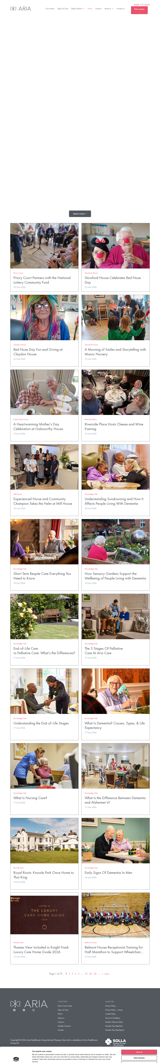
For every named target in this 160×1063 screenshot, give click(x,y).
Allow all (139, 1037)
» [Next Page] (102, 973)
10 (86, 973)
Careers (98, 8)
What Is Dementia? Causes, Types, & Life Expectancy (115, 725)
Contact (61, 1030)
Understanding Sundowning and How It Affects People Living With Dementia (114, 501)
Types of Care (62, 8)
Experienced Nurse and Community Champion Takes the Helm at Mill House (42, 501)
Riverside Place (91, 419)
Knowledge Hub (91, 494)
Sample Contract (64, 1026)
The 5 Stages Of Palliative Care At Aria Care (104, 650)
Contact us (120, 8)
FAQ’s (60, 1014)
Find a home (139, 10)
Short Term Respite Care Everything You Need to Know (42, 576)
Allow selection (139, 1043)
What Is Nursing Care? (30, 797)
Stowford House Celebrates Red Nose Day (113, 280)
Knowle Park (18, 867)
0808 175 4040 (142, 4)
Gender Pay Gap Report (114, 1030)
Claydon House (19, 344)
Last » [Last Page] (107, 973)
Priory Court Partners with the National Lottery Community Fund (42, 280)
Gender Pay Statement (114, 1026)
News (90, 8)
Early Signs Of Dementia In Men (108, 872)
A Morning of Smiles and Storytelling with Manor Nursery (115, 351)
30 (95, 973)
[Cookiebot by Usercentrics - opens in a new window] (16, 1058)
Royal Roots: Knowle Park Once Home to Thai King (43, 875)
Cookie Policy (110, 1014)
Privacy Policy (110, 1006)
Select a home (79, 214)
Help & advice (78, 8)
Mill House (17, 494)
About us (109, 8)
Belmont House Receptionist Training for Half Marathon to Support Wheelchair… (114, 949)
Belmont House (91, 942)
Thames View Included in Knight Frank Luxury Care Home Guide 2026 (41, 949)
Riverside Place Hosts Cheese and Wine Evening (114, 426)
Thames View (18, 942)
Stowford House (91, 273)
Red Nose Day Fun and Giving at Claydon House (37, 351)
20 (90, 973)
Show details (116, 1058)
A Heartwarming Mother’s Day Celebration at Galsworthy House (38, 426)
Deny (139, 1049)
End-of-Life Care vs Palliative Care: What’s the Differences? (44, 650)
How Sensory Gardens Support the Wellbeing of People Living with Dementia (115, 576)
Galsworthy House (20, 419)
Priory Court (18, 273)
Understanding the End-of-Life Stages (41, 723)
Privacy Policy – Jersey (114, 1010)
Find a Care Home (65, 1006)
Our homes (50, 8)
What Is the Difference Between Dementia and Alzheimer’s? (115, 800)
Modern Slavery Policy (114, 1022)
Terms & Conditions (112, 1018)
